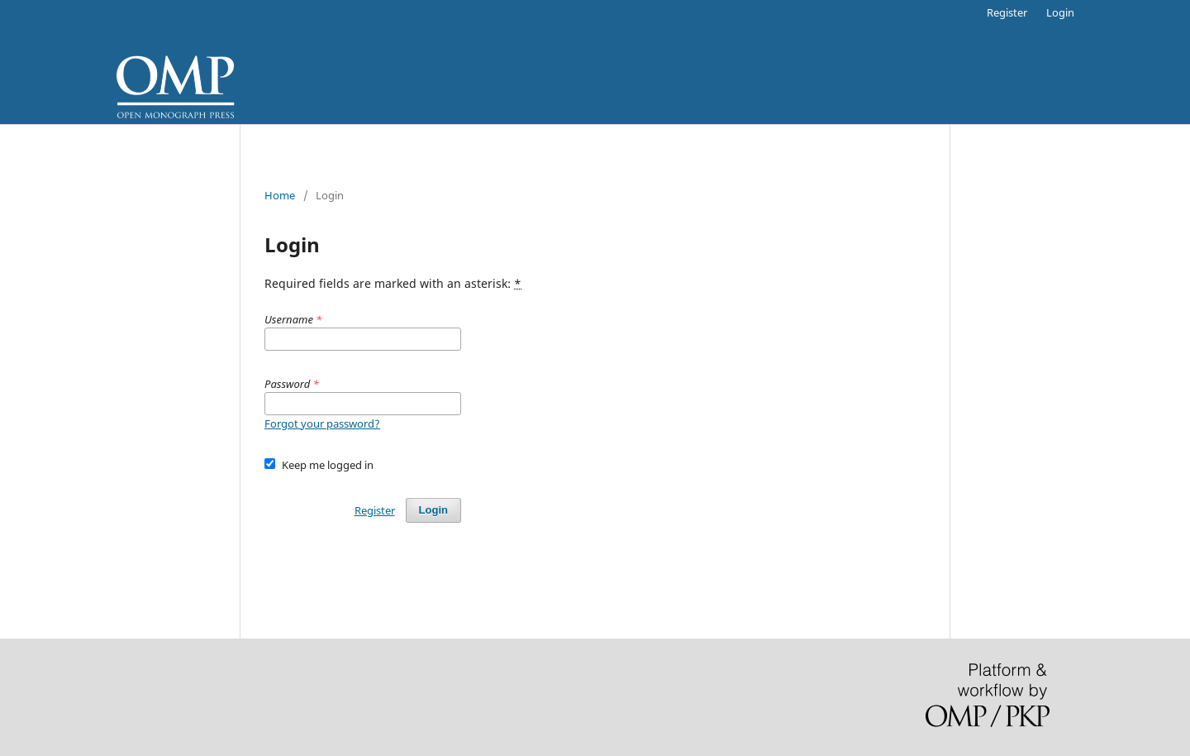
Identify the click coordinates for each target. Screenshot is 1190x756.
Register (1007, 12)
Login (1060, 12)
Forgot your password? (322, 423)
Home (279, 195)
